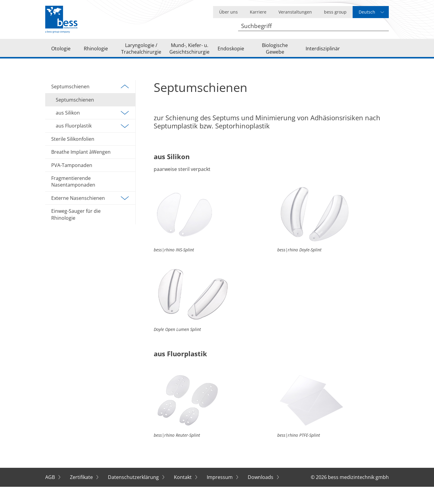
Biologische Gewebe (275, 50)
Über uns (228, 12)
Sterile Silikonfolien (72, 143)
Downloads (261, 481)
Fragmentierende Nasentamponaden (73, 186)
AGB (50, 481)
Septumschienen (90, 91)
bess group (335, 12)
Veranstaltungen (295, 12)
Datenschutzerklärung (134, 481)
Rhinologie (96, 50)
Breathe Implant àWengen (81, 156)
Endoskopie (231, 50)
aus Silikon (92, 117)
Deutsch (367, 12)
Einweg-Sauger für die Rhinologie (76, 218)
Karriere (258, 12)
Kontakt (183, 481)
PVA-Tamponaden (71, 169)
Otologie (61, 50)
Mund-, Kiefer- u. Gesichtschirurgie (189, 50)
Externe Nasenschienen (90, 202)
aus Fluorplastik (92, 130)
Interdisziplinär (323, 50)
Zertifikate (82, 481)
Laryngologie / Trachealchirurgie (141, 50)
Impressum (220, 481)
